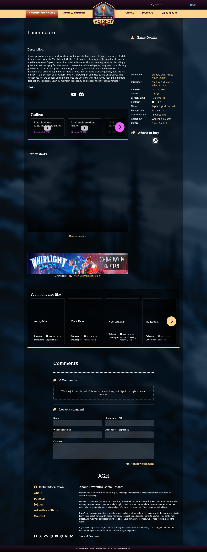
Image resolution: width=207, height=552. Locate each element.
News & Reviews (74, 13)
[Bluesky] (71, 536)
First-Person (158, 110)
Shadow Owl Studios (162, 74)
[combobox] (167, 4)
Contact (39, 516)
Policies (39, 499)
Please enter (113, 418)
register (135, 391)
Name (56, 418)
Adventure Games (42, 13)
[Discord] (46, 536)
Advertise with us (46, 510)
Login (193, 4)
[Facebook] (35, 536)
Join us (39, 504)
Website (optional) (62, 430)
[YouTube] (56, 536)
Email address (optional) (117, 430)
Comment (58, 441)
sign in (123, 391)
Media (129, 13)
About (38, 493)
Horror (155, 93)
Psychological (159, 106)
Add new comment (140, 463)
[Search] (167, 4)
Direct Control (159, 123)
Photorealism (159, 114)
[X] (40, 536)
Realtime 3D (158, 97)
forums (103, 394)
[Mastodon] (66, 536)
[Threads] (61, 536)
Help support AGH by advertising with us (85, 276)
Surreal (171, 106)
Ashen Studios (159, 77)
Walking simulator (161, 118)
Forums (147, 13)
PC (159, 102)
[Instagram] (51, 536)
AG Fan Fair (169, 13)
